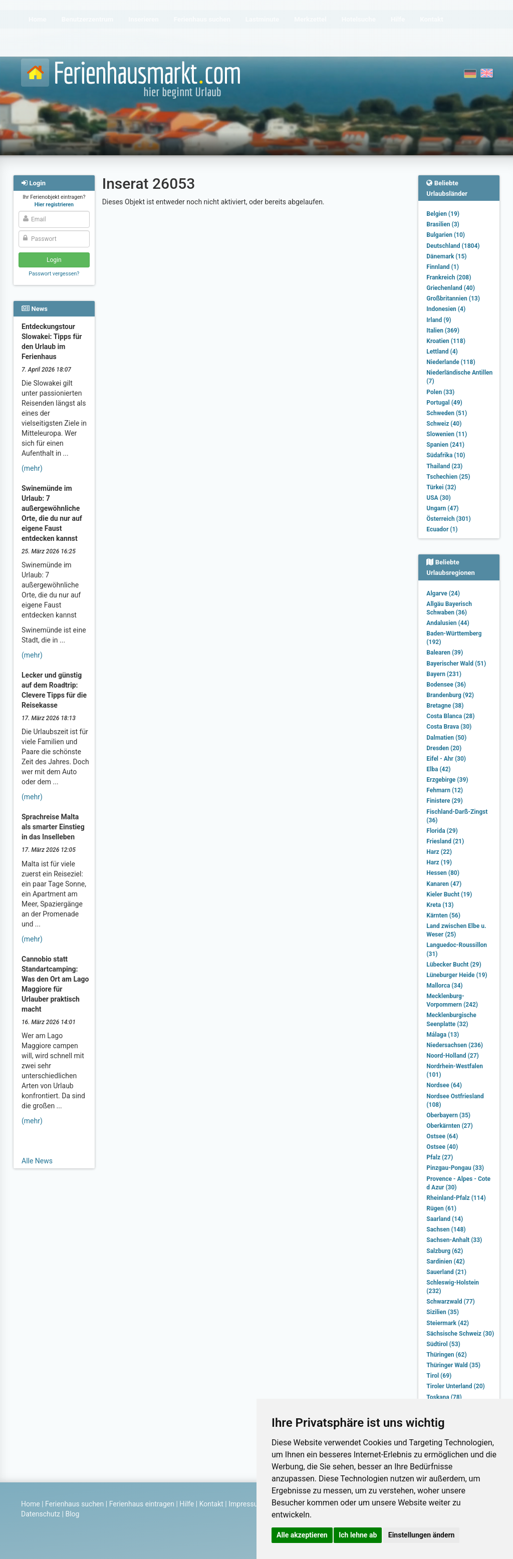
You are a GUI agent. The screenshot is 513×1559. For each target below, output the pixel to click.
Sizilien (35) (442, 1312)
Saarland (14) (444, 1218)
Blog (72, 1514)
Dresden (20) (443, 748)
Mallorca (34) (444, 985)
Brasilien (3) (442, 224)
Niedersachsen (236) (454, 1045)
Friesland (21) (445, 841)
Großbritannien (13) (453, 298)
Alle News (37, 1161)
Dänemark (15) (446, 256)
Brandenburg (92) (450, 695)
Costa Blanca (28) (450, 716)
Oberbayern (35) (448, 1115)
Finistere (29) (444, 800)
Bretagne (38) (444, 705)
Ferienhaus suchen (74, 1504)
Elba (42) (438, 769)
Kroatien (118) (445, 341)
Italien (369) (442, 330)
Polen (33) (440, 392)
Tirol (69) (438, 1375)
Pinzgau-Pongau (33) (455, 1167)
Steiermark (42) (447, 1323)
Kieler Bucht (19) (449, 894)
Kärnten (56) (443, 915)
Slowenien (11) (446, 434)
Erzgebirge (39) (447, 779)
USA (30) (438, 497)
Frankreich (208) (448, 277)
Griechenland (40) (450, 287)
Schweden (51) (446, 413)
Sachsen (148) (445, 1229)
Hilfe (186, 1504)
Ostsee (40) (442, 1146)
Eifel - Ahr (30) (446, 758)
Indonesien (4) (445, 309)
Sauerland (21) (446, 1272)
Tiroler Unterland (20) (455, 1386)
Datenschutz (40, 1514)
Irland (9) (438, 320)
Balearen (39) (444, 652)
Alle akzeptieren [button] (302, 1535)
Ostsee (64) (442, 1136)
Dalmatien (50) (446, 737)
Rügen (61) (441, 1208)
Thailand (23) (444, 466)
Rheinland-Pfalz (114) (455, 1197)
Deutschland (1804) (452, 245)
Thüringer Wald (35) (453, 1365)
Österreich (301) (448, 518)
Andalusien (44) (447, 623)
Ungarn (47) (442, 508)
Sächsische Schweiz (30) (460, 1333)
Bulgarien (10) (445, 234)
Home (30, 1504)
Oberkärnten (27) (449, 1125)
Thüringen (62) (446, 1354)
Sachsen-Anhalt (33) (454, 1239)
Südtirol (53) (443, 1344)
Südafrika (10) (445, 455)
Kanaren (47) (443, 883)
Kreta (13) (439, 904)
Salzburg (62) (444, 1251)
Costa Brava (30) (448, 726)
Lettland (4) (441, 351)
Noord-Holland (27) (452, 1055)
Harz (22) (439, 851)
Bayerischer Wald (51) (456, 663)
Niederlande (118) (450, 362)
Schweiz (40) (443, 423)
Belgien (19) (442, 213)
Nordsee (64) (444, 1085)
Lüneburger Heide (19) (456, 975)
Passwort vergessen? (54, 273)
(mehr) (32, 468)
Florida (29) (441, 830)
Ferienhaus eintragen (141, 1504)
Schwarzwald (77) (450, 1301)
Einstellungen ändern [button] (421, 1535)
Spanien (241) (445, 444)
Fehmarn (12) (444, 790)
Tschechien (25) (448, 476)
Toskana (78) (444, 1397)
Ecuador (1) (441, 529)
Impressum (246, 1504)
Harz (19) (439, 862)
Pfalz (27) (439, 1157)
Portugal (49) (444, 402)
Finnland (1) (442, 266)
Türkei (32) (441, 487)
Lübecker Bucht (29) (453, 964)
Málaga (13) (442, 1034)
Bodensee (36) (446, 684)
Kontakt (211, 1504)
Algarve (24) (443, 593)
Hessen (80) (442, 872)
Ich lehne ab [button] (358, 1535)
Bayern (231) (443, 674)
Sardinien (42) (445, 1261)
